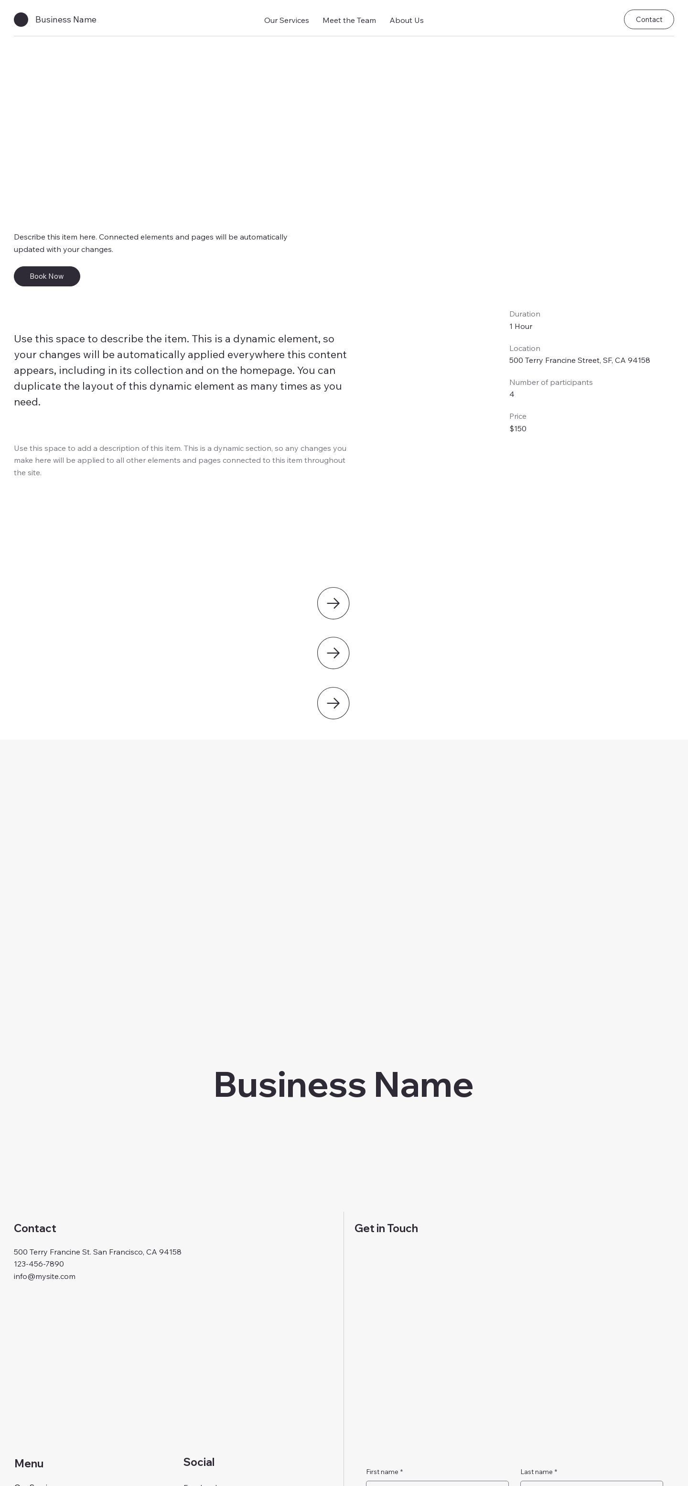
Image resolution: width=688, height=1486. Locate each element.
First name (384, 1472)
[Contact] (649, 20)
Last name (538, 1472)
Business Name (66, 19)
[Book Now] (47, 276)
